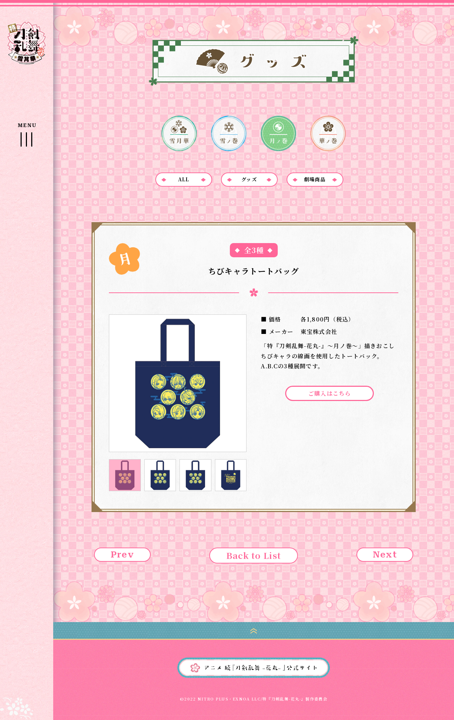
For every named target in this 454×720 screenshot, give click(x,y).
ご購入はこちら (329, 393)
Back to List (253, 555)
